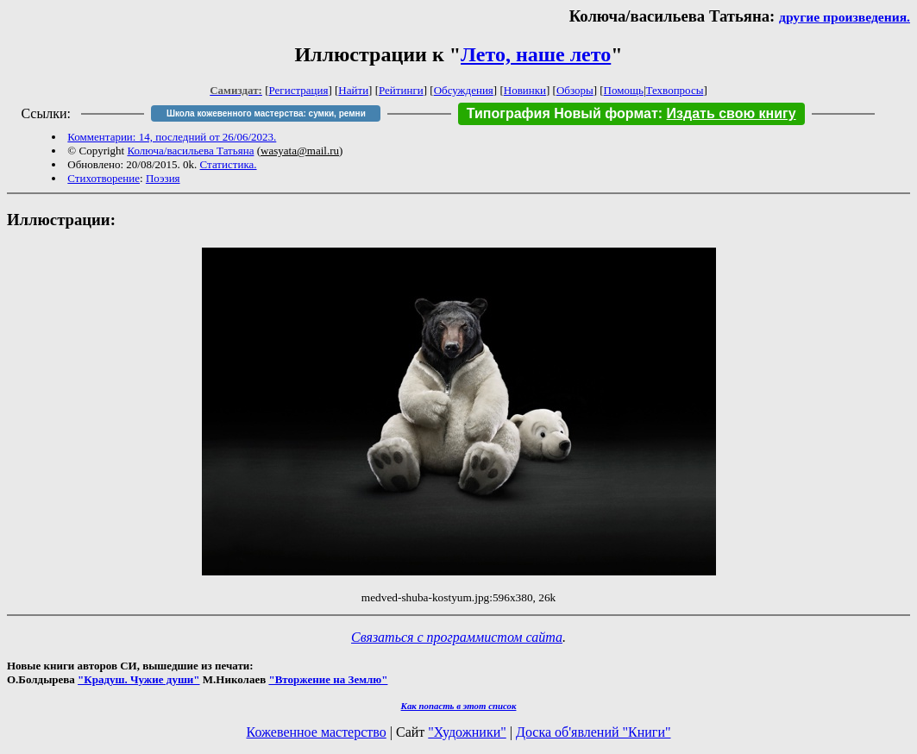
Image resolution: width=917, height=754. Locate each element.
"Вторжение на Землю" (327, 679)
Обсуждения (463, 90)
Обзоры (575, 90)
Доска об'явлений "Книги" (593, 732)
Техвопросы (675, 90)
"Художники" (467, 732)
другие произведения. (844, 16)
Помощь (624, 90)
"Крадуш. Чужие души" (139, 679)
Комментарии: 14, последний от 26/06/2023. (171, 136)
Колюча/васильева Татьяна (190, 150)
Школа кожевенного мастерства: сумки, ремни (266, 113)
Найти (353, 90)
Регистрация (299, 90)
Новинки (525, 90)
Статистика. (228, 164)
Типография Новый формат (562, 113)
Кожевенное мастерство (316, 732)
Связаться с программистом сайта (456, 637)
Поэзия (163, 178)
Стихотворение (103, 178)
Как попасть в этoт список (459, 706)
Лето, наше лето (536, 54)
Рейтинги (401, 90)
